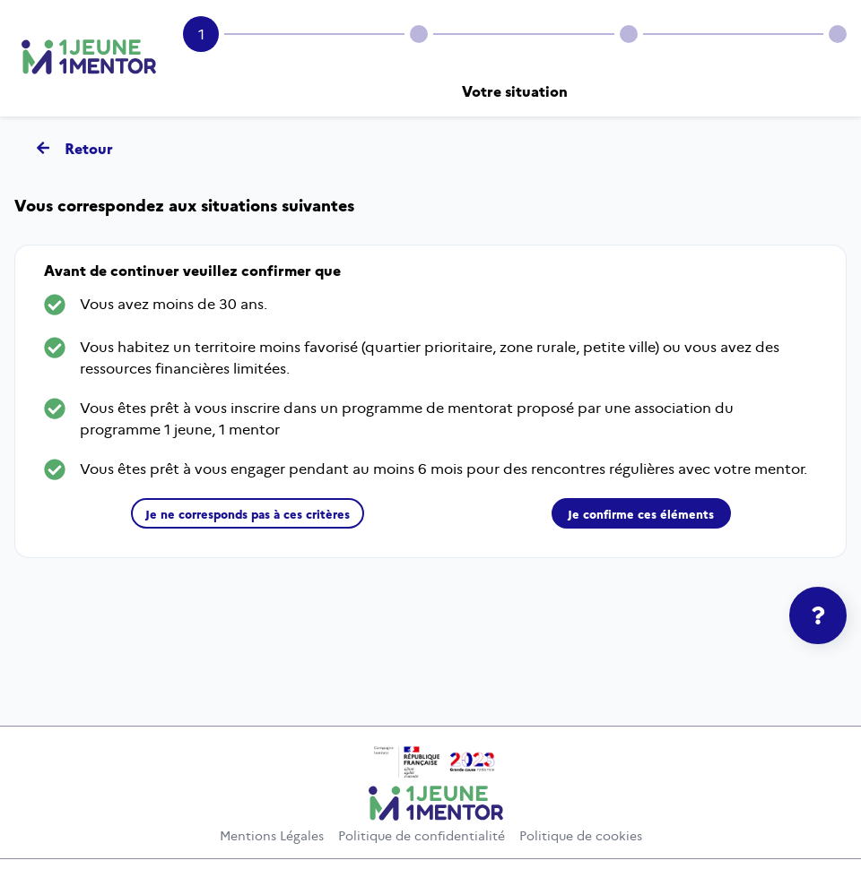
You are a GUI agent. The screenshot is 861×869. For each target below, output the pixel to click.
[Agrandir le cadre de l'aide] (818, 615)
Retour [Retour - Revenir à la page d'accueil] (74, 148)
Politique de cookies (580, 836)
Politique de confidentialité (421, 836)
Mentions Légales (272, 836)
